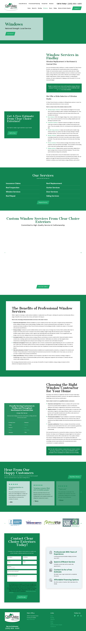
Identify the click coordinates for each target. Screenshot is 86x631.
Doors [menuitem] (50, 8)
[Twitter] (78, 615)
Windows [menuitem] (45, 8)
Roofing (52, 617)
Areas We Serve (23, 3)
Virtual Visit (44, 3)
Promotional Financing (34, 3)
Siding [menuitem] (55, 8)
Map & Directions (31, 619)
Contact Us (77, 8)
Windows (52, 619)
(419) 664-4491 (75, 4)
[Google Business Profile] (74, 615)
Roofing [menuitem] (40, 8)
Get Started (10, 33)
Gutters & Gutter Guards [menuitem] (64, 8)
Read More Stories (75, 476)
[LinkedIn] (81, 615)
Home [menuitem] (29, 8)
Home (51, 616)
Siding (51, 623)
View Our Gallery (43, 286)
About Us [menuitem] (34, 8)
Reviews (51, 3)
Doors (51, 621)
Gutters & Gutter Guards (56, 624)
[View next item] (81, 253)
